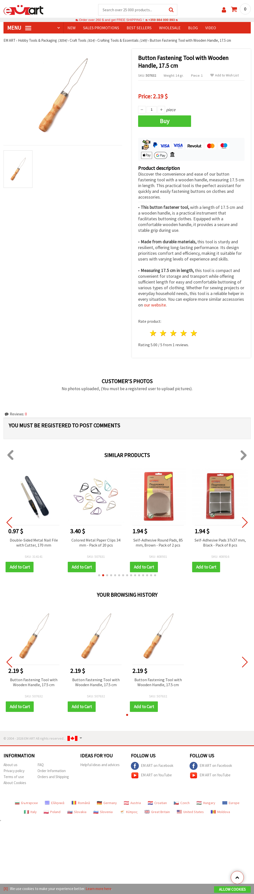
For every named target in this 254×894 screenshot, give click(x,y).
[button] (99, 575)
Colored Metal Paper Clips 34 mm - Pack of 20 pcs (95, 543)
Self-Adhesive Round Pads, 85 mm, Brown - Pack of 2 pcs (158, 543)
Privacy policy (13, 770)
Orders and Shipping (53, 776)
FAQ (40, 764)
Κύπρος (129, 811)
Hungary (206, 803)
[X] (5, 888)
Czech (182, 803)
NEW (71, 27)
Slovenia (103, 812)
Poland (52, 812)
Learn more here (98, 888)
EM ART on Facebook (152, 766)
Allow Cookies (232, 889)
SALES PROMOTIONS (101, 27)
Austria (132, 803)
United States (190, 811)
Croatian (157, 803)
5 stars (194, 333)
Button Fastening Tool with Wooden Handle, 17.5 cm (33, 682)
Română (80, 802)
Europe (231, 802)
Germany (107, 803)
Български (26, 802)
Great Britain (157, 811)
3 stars (174, 333)
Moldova (220, 811)
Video (210, 27)
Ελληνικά (54, 802)
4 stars (184, 333)
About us (10, 764)
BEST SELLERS (139, 27)
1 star (153, 333)
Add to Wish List (224, 75)
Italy (30, 812)
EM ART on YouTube (151, 775)
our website (155, 305)
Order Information (51, 770)
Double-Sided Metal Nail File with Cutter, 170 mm (34, 543)
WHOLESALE (170, 27)
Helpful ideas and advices (100, 764)
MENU (19, 27)
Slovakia (76, 812)
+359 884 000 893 (161, 20)
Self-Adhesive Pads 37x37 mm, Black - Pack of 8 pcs (220, 543)
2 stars (163, 333)
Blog (193, 27)
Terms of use (13, 776)
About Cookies (14, 782)
